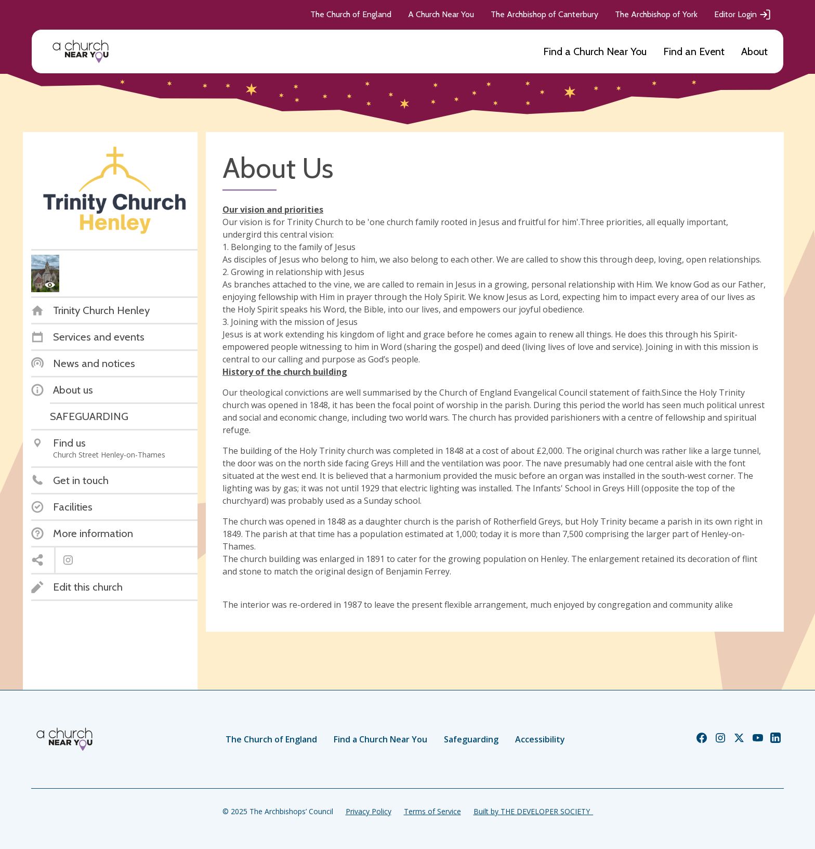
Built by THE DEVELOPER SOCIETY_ (533, 811)
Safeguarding (471, 739)
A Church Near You (441, 14)
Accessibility (540, 739)
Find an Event (694, 51)
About (754, 51)
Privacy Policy (368, 811)
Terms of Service (432, 811)
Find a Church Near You (595, 51)
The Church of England (350, 14)
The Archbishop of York (656, 14)
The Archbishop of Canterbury (544, 14)
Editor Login (742, 14)
